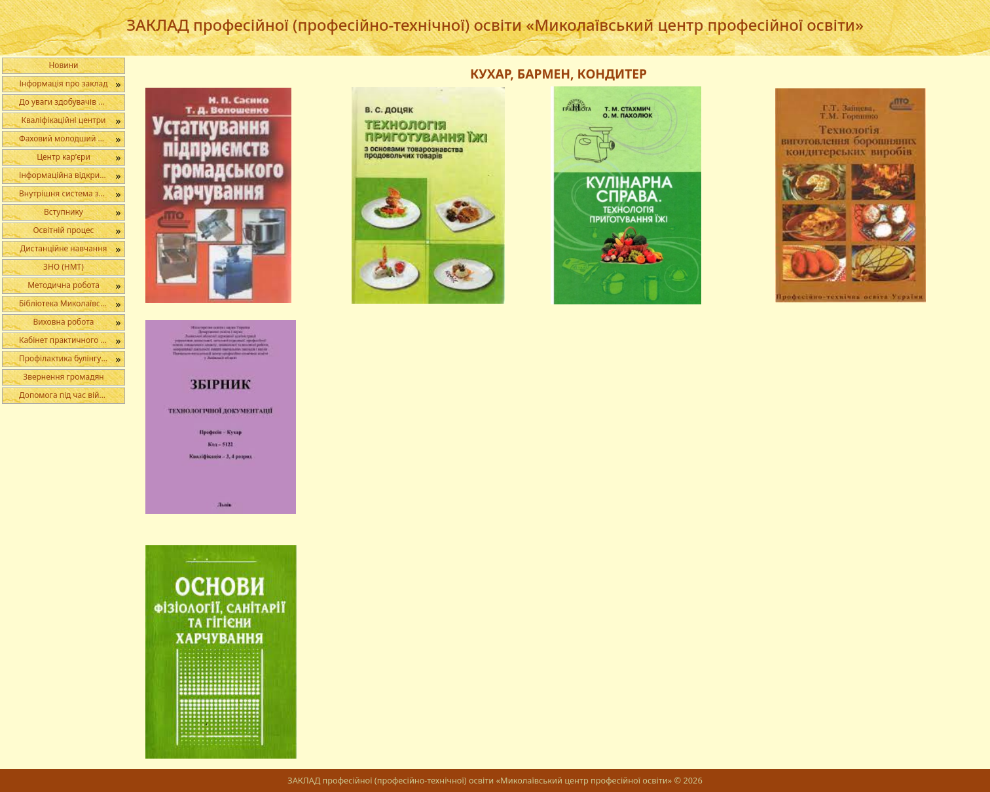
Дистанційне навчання (63, 248)
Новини (63, 65)
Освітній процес (63, 230)
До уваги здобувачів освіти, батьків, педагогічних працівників (71, 101)
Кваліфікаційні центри (64, 120)
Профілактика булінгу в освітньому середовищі (71, 358)
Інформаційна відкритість (68, 175)
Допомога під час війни (64, 395)
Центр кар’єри (63, 156)
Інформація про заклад (63, 83)
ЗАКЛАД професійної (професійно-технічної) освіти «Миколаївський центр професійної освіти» (495, 24)
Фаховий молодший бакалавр (71, 138)
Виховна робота (63, 321)
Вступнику (63, 211)
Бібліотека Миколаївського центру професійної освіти (71, 303)
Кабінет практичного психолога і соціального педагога (71, 340)
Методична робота (64, 285)
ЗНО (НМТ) (63, 266)
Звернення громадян (63, 376)
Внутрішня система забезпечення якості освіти (71, 193)
